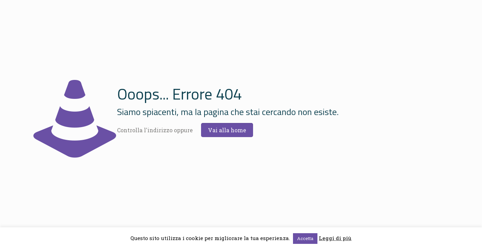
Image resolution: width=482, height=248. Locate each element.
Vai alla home (227, 130)
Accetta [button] (305, 238)
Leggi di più (335, 238)
